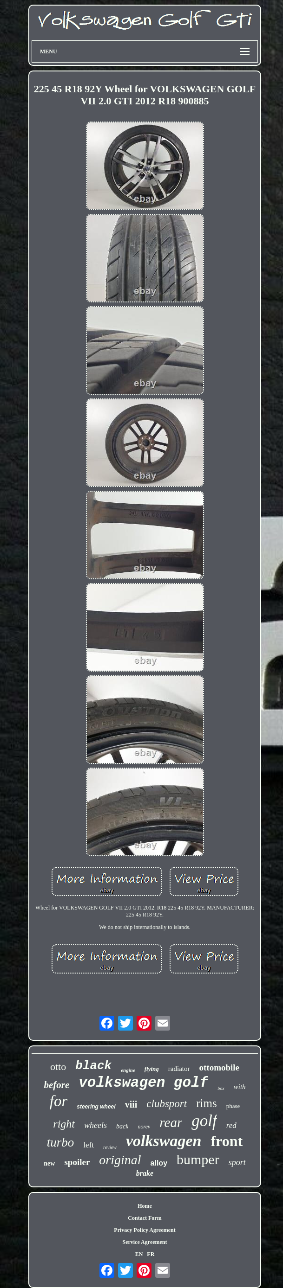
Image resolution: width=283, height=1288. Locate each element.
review (110, 1147)
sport (237, 1162)
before (56, 1084)
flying (152, 1068)
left (88, 1145)
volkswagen (163, 1140)
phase (233, 1105)
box (220, 1088)
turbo (60, 1142)
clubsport (166, 1103)
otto (58, 1066)
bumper (198, 1159)
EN (139, 1254)
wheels (95, 1125)
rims (206, 1103)
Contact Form (144, 1218)
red (231, 1125)
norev (144, 1126)
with (240, 1086)
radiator (179, 1068)
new (49, 1163)
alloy (159, 1163)
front (227, 1141)
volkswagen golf (143, 1083)
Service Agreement (144, 1242)
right (64, 1124)
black (93, 1066)
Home (145, 1206)
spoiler (77, 1162)
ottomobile (219, 1067)
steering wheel (96, 1106)
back (122, 1126)
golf (204, 1121)
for (59, 1101)
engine (128, 1070)
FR (150, 1254)
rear (170, 1122)
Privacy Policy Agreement (144, 1230)
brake (144, 1173)
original (120, 1160)
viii (131, 1104)
